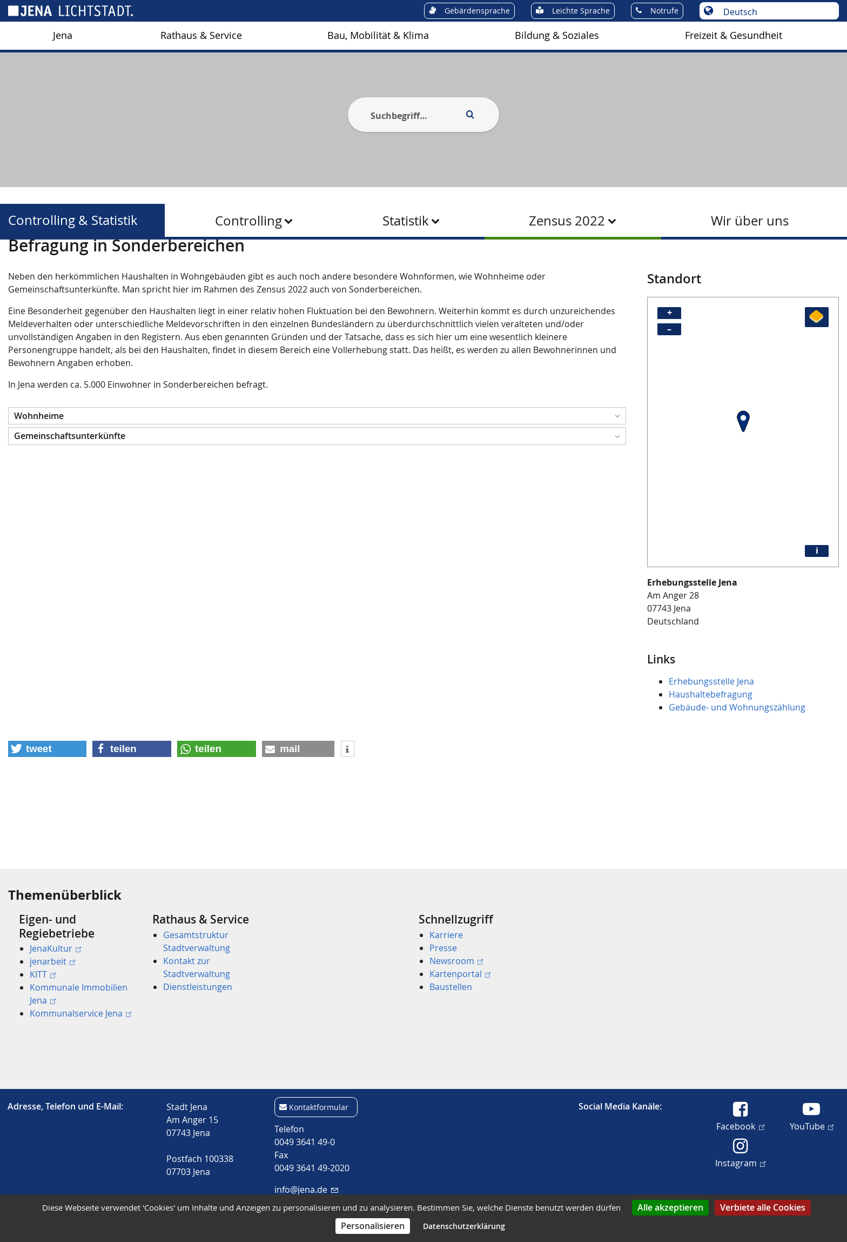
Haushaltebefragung (710, 747)
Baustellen (450, 987)
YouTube (811, 1125)
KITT (43, 974)
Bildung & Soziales (557, 35)
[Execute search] (470, 115)
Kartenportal (459, 974)
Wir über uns (750, 220)
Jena (62, 35)
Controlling (248, 220)
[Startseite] (20, 266)
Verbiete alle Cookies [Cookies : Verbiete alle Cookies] (762, 1207)
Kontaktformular (318, 1107)
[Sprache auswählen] (775, 11)
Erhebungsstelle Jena (711, 734)
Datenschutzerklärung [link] (464, 1226)
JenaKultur (55, 948)
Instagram (740, 1162)
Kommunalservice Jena (80, 1013)
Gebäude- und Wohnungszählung (737, 760)
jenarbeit (52, 961)
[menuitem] (63, 36)
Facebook (740, 1125)
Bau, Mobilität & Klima (378, 35)
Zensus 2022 (567, 220)
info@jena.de (306, 1189)
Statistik (405, 220)
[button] (317, 468)
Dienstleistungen (197, 987)
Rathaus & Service (201, 35)
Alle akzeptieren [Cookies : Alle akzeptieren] (670, 1207)
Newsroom (456, 961)
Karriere (446, 935)
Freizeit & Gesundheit (733, 35)
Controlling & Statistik (73, 220)
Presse (443, 948)
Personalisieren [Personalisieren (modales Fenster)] (373, 1226)
